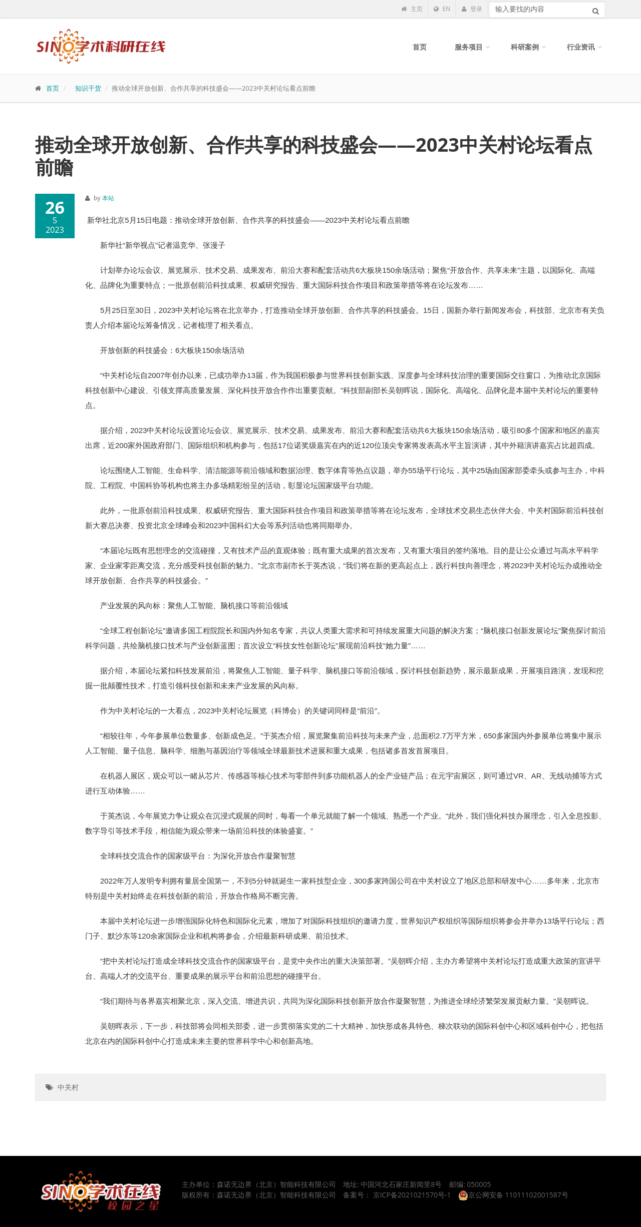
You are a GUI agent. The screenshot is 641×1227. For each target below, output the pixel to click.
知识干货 (88, 88)
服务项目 (469, 47)
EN (442, 9)
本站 (108, 198)
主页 (411, 9)
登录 (471, 9)
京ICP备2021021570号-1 (412, 1194)
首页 (420, 47)
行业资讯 (581, 47)
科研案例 (525, 47)
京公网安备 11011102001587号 (513, 1194)
